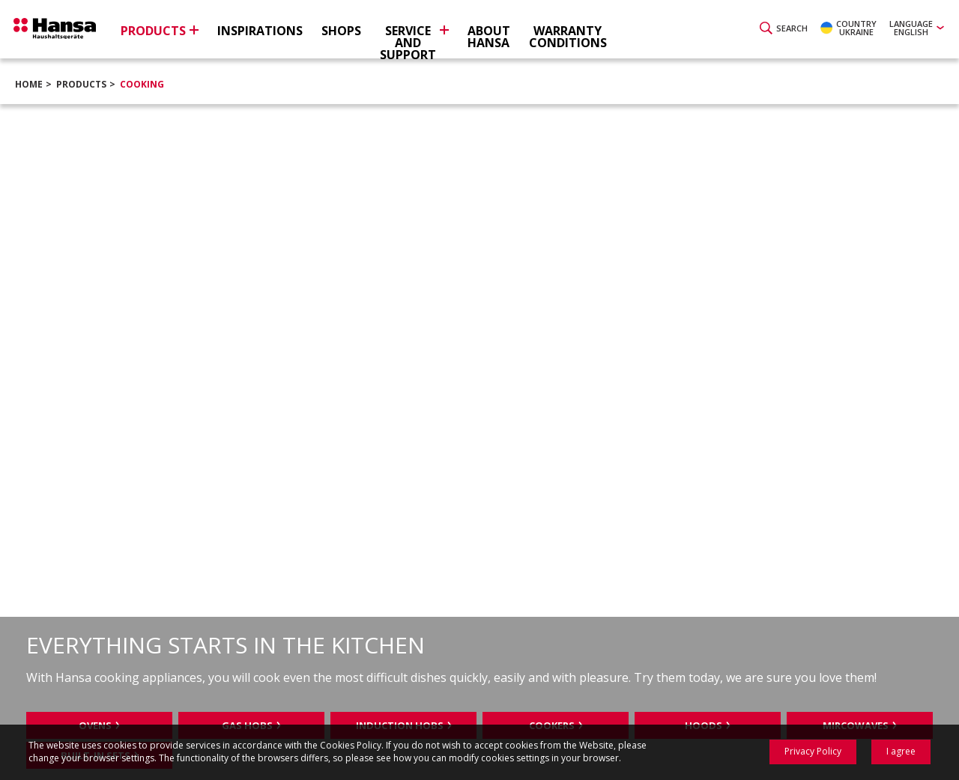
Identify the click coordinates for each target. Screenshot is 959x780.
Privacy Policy (812, 751)
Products (81, 84)
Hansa (63, 30)
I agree (901, 751)
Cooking (142, 84)
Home (29, 84)
